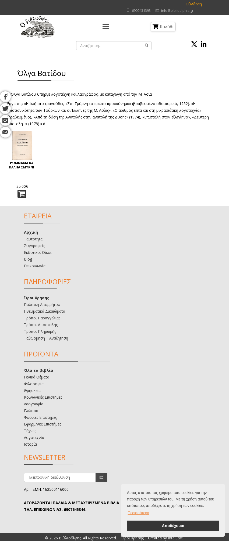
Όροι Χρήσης (36, 297)
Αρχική (31, 232)
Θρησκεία (32, 390)
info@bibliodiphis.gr (177, 10)
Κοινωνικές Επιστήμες (43, 397)
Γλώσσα (31, 410)
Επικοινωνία (34, 265)
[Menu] (106, 27)
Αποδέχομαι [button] (173, 526)
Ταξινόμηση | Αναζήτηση (46, 338)
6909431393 (141, 10)
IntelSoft (175, 537)
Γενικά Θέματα (36, 377)
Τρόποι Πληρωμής (40, 331)
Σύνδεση (194, 3)
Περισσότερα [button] (138, 513)
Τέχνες (30, 430)
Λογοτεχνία (34, 437)
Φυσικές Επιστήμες (40, 417)
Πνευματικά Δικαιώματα (44, 311)
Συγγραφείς (34, 245)
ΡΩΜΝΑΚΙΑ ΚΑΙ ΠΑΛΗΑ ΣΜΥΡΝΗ (22, 165)
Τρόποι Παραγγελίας (42, 317)
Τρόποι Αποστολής (41, 324)
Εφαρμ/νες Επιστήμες (42, 424)
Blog (28, 259)
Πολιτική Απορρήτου (42, 304)
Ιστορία (30, 444)
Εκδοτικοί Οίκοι (37, 252)
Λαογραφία (33, 403)
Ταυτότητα (33, 238)
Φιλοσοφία (34, 383)
